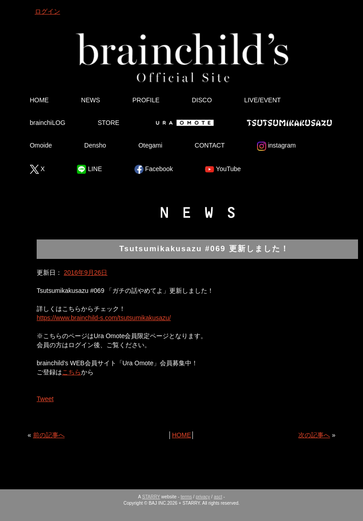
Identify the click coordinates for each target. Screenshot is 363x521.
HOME (39, 100)
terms (186, 496)
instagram (276, 146)
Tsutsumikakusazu (289, 122)
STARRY (151, 496)
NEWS (90, 100)
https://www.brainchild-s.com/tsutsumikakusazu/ (104, 317)
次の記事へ (314, 435)
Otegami (150, 145)
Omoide (41, 145)
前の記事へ (49, 435)
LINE (89, 169)
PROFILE (145, 100)
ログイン (47, 11)
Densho (95, 145)
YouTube (223, 169)
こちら (71, 372)
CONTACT (210, 145)
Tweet (45, 398)
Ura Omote (182, 122)
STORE (108, 122)
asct (218, 496)
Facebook (153, 169)
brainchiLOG (48, 122)
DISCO (202, 100)
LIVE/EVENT (262, 100)
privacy (203, 496)
